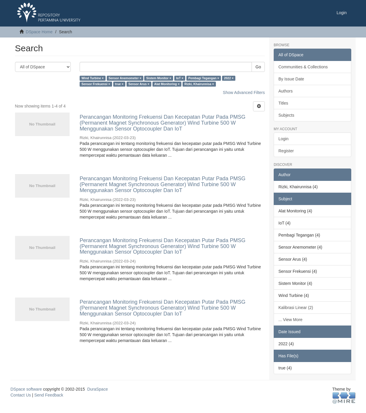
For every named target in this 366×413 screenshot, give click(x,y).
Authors (285, 91)
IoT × (179, 78)
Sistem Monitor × (158, 78)
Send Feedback (48, 395)
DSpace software (26, 389)
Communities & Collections (303, 67)
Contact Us (21, 395)
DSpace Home (39, 31)
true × (119, 84)
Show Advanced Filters (244, 92)
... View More (290, 319)
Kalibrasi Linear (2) (295, 307)
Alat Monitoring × (167, 84)
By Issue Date (291, 79)
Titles (283, 103)
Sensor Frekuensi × (95, 84)
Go (258, 67)
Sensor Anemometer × (125, 78)
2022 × (228, 78)
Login (283, 138)
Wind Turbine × (92, 78)
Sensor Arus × (138, 84)
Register (286, 150)
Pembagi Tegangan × (203, 78)
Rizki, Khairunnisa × (199, 84)
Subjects (286, 115)
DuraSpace (97, 389)
